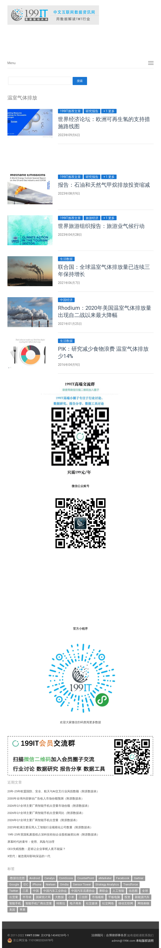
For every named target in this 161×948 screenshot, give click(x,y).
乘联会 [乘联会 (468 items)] (103, 890)
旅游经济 (92, 218)
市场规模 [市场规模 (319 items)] (98, 897)
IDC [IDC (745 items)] (25, 884)
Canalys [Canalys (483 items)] (49, 878)
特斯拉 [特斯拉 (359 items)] (60, 903)
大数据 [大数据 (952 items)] (59, 897)
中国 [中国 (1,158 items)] (36, 890)
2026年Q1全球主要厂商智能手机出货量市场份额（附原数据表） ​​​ (49, 805)
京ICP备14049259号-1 (55, 935)
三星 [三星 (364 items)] (25, 890)
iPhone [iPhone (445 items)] (36, 884)
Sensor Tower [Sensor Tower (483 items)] (82, 884)
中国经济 (66, 300)
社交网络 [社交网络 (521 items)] (108, 903)
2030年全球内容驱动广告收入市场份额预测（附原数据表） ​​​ (46, 798)
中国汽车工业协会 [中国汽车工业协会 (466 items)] (55, 890)
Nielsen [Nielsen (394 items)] (50, 884)
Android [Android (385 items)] (34, 878)
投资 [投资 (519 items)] (127, 897)
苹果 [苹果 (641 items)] (22, 909)
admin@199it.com (124, 940)
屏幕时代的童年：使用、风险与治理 (30, 841)
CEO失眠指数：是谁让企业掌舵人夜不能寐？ (36, 849)
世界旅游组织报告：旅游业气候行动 (101, 226)
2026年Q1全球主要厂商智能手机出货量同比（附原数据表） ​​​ (46, 813)
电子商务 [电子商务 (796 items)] (75, 903)
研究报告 (92, 111)
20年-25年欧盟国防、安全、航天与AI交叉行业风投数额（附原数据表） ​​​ (53, 791)
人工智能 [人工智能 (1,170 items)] (118, 890)
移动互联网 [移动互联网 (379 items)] (125, 903)
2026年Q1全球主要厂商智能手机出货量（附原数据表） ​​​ (43, 820)
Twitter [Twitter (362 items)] (13, 890)
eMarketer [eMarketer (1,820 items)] (105, 878)
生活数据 (66, 259)
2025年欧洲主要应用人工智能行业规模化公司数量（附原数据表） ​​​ (50, 827)
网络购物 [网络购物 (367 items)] (143, 903)
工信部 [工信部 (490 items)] (83, 897)
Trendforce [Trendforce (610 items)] (130, 884)
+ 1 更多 (109, 111)
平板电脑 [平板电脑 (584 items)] (114, 897)
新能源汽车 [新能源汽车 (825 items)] (142, 897)
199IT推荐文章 (70, 111)
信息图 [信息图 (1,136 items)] (133, 890)
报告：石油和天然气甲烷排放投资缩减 (104, 185)
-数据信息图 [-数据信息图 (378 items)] (17, 878)
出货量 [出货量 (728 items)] (13, 897)
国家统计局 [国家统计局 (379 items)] (43, 897)
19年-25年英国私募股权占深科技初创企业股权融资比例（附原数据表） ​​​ (53, 834)
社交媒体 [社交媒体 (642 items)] (92, 903)
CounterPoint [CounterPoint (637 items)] (85, 878)
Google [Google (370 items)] (14, 884)
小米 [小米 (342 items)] (71, 897)
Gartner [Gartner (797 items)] (138, 878)
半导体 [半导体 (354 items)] (27, 897)
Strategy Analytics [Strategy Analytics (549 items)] (107, 884)
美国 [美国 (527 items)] (12, 909)
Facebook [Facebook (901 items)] (122, 878)
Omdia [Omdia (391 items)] (64, 884)
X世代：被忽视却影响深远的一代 (28, 856)
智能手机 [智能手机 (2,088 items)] (15, 903)
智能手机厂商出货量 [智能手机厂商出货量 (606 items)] (38, 903)
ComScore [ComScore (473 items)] (66, 878)
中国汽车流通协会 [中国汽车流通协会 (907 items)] (83, 890)
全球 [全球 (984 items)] (145, 890)
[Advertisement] (75, 40)
